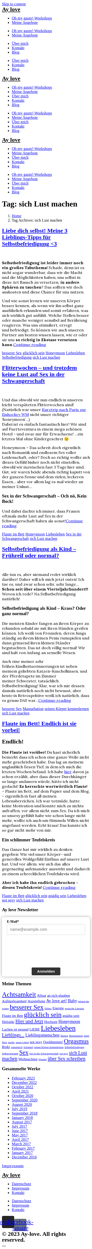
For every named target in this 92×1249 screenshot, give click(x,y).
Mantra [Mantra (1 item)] (64, 1035)
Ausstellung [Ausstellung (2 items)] (36, 1001)
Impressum (13, 1165)
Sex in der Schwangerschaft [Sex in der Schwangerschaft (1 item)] (44, 1053)
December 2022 (24, 1082)
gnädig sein (57, 896)
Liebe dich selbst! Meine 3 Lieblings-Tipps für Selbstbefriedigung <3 (34, 237)
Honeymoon (55, 353)
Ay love (11, 9)
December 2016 (24, 1157)
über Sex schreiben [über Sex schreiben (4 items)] (67, 1058)
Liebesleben (75, 353)
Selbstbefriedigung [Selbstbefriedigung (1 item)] (74, 1047)
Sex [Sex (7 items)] (23, 1052)
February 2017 (23, 1148)
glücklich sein (33, 353)
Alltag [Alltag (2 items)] (41, 995)
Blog (15, 52)
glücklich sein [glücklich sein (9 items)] (43, 1014)
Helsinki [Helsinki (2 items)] (8, 1022)
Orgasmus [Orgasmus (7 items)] (76, 1041)
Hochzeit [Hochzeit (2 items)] (50, 1022)
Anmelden (46, 971)
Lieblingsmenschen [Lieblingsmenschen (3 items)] (43, 1035)
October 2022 (22, 1087)
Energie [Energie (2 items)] (58, 1008)
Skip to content (14, 4)
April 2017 (20, 1139)
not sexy (8, 900)
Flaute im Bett (13, 534)
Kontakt (18, 48)
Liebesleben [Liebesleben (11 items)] (58, 1028)
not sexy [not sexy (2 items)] (36, 1042)
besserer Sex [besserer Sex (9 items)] (27, 1007)
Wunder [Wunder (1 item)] (43, 1059)
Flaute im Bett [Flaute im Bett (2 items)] (12, 1016)
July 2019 (19, 1109)
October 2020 (22, 1096)
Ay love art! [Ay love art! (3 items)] (56, 1000)
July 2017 (19, 1126)
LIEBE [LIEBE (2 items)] (34, 1029)
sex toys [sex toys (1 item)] (64, 1053)
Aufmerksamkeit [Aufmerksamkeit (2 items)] (14, 1001)
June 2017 (20, 1131)
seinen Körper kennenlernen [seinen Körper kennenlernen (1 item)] (49, 1047)
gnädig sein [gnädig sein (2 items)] (71, 1016)
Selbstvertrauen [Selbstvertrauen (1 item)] (10, 1053)
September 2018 (24, 1113)
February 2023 (23, 1078)
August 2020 (22, 1104)
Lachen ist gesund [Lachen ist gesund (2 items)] (15, 1029)
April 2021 (20, 1091)
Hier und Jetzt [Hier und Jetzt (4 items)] (29, 1021)
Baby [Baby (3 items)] (72, 1000)
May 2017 (20, 1135)
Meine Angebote (25, 22)
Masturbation (33, 709)
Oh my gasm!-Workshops (32, 18)
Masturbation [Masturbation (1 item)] (76, 1035)
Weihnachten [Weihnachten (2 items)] (28, 1059)
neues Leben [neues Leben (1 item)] (22, 1042)
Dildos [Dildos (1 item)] (48, 1008)
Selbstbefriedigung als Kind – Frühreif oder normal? (39, 552)
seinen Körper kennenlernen (67, 709)
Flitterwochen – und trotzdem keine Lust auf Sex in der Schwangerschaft (39, 374)
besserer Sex (12, 353)
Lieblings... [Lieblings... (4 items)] (13, 1035)
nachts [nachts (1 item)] (11, 1042)
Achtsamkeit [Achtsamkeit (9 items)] (19, 994)
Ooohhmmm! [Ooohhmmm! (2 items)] (53, 1042)
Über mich (20, 43)
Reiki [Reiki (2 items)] (6, 1047)
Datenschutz (21, 1184)
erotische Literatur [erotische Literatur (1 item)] (74, 1008)
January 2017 (22, 1153)
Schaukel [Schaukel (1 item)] (28, 1047)
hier (68, 771)
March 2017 (21, 1144)
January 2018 (22, 1118)
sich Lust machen (46, 357)
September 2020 (24, 1100)
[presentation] (44, 952)
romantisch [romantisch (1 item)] (16, 1047)
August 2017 (22, 1122)
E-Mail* (13, 921)
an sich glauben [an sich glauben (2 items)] (58, 995)
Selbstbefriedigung (17, 357)
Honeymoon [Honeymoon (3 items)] (69, 1021)
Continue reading (29, 344)
